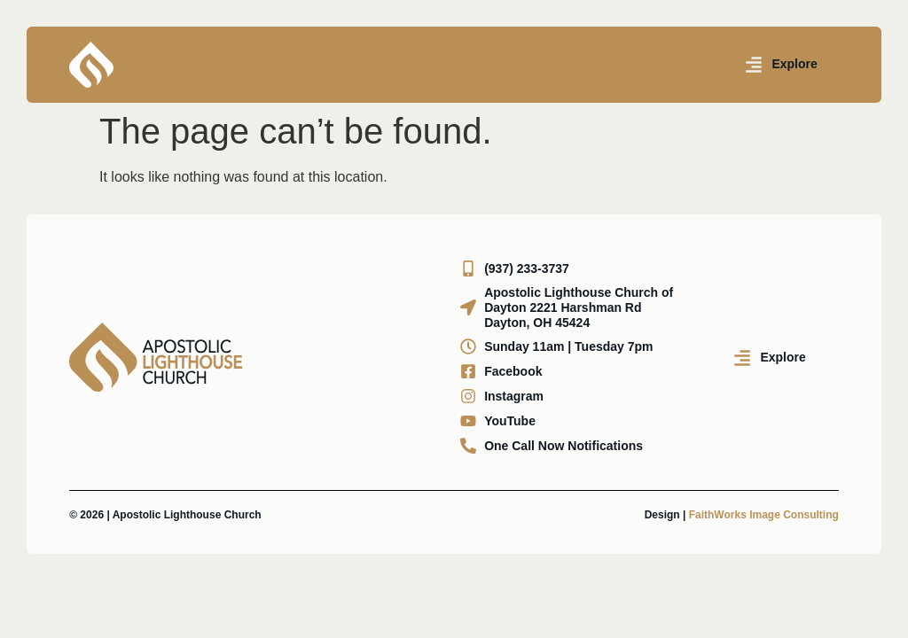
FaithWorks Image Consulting (764, 515)
